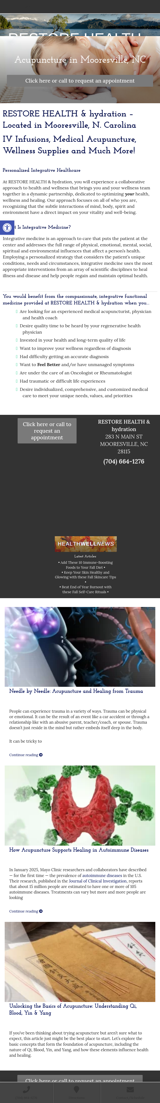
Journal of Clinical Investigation (98, 881)
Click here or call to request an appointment (80, 80)
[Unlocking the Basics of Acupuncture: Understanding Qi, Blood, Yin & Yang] (80, 962)
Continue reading (26, 755)
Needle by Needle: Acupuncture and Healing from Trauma (76, 691)
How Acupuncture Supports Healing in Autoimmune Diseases (78, 850)
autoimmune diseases (102, 875)
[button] (7, 227)
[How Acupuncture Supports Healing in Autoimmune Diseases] (80, 806)
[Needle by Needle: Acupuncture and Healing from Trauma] (80, 647)
